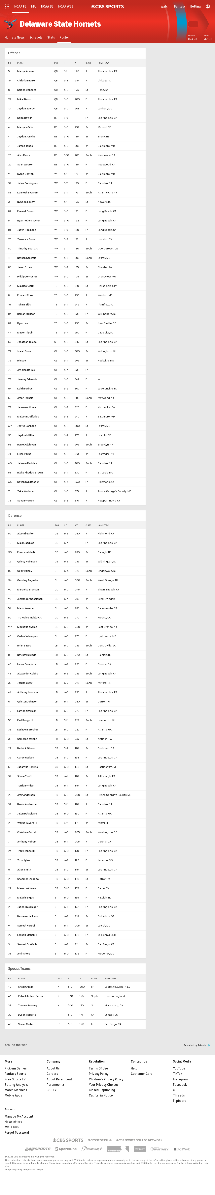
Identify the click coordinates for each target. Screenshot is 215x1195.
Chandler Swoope (28, 879)
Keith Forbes (25, 388)
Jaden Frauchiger (27, 907)
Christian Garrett (27, 832)
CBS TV (52, 1090)
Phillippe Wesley (27, 276)
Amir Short (23, 953)
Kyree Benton (25, 174)
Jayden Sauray (26, 108)
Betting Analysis (16, 1085)
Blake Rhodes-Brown (30, 472)
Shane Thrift (24, 776)
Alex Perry (23, 155)
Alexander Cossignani (30, 599)
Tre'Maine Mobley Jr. (29, 617)
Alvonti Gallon (25, 533)
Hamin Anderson (27, 804)
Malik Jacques (25, 543)
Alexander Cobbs (27, 673)
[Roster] (64, 37)
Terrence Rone (26, 239)
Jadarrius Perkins (27, 767)
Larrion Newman (26, 711)
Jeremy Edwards (27, 379)
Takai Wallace (25, 491)
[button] (193, 24)
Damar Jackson (26, 314)
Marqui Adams (25, 71)
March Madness (16, 1090)
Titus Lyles (23, 860)
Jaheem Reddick (27, 463)
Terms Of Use (98, 1068)
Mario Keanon (25, 608)
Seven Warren (25, 500)
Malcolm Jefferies (28, 416)
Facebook (180, 1085)
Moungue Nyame (27, 627)
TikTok (177, 1074)
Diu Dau (21, 360)
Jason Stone (24, 267)
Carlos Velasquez (27, 636)
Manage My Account (19, 1117)
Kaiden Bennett (26, 90)
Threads (179, 1095)
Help (134, 1068)
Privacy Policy (98, 1074)
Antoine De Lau (26, 370)
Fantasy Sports (15, 1074)
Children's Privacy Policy (106, 1079)
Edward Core (25, 295)
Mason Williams (26, 888)
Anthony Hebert (26, 841)
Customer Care (142, 1074)
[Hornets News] (14, 37)
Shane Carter (26, 1024)
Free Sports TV (15, 1079)
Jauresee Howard (27, 407)
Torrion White (25, 785)
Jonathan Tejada (27, 342)
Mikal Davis (24, 99)
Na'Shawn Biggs (26, 655)
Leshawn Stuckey (27, 729)
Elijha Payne (24, 454)
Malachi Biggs (25, 897)
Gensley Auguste (27, 580)
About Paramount (59, 1079)
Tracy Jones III (26, 851)
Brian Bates (24, 645)
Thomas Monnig (27, 1005)
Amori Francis (25, 398)
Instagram (180, 1079)
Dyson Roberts (27, 1014)
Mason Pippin (25, 332)
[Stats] (51, 37)
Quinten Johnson (27, 701)
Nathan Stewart (26, 258)
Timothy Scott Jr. (27, 248)
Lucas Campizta (26, 664)
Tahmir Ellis (24, 304)
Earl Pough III (25, 720)
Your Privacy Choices (104, 1085)
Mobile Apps (13, 1095)
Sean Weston (25, 164)
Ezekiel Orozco (26, 211)
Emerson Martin (26, 552)
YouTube (179, 1068)
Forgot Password (17, 1133)
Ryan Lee (22, 323)
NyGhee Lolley (26, 202)
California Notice (101, 1095)
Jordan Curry (24, 683)
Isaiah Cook (24, 351)
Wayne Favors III (27, 823)
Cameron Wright (27, 739)
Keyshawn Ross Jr (28, 482)
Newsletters (13, 1122)
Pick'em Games (16, 1068)
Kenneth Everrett (27, 192)
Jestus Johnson (26, 426)
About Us (53, 1068)
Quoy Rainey (24, 571)
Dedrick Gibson (26, 748)
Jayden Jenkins (26, 136)
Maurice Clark (25, 286)
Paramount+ (55, 1085)
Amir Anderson (26, 795)
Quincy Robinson (27, 561)
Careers (52, 1074)
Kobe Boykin (24, 118)
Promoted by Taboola (197, 1045)
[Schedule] (36, 37)
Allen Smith (24, 869)
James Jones (25, 146)
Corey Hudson (25, 757)
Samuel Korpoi (26, 925)
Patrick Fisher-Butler (30, 996)
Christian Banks (26, 80)
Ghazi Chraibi (25, 986)
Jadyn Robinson (26, 230)
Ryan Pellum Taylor (28, 220)
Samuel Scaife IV (27, 944)
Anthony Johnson (27, 692)
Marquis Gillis (25, 127)
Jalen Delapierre (27, 813)
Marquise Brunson (28, 589)
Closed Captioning (102, 1090)
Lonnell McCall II (27, 935)
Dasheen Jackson (27, 916)
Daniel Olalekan (26, 444)
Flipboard (179, 1101)
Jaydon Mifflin (25, 435)
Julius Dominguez (27, 183)
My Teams (12, 1127)
